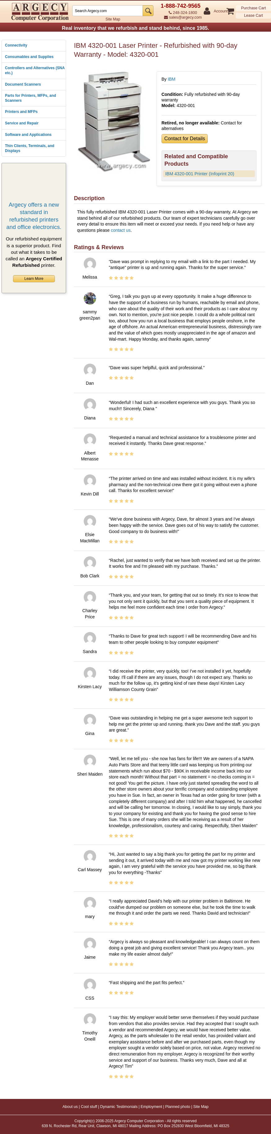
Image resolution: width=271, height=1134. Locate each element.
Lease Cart (253, 15)
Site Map (112, 19)
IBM (171, 79)
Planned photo (177, 1107)
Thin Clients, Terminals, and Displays (29, 148)
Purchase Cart (253, 8)
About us (70, 1107)
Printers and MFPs (21, 112)
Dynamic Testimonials (119, 1107)
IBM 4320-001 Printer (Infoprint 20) (199, 173)
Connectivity (16, 45)
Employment (151, 1107)
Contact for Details (184, 138)
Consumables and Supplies (29, 57)
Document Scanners (23, 84)
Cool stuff (89, 1107)
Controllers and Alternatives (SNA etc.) (34, 70)
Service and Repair (21, 123)
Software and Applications (28, 134)
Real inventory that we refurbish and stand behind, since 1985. (135, 28)
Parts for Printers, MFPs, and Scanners (30, 98)
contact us (121, 230)
